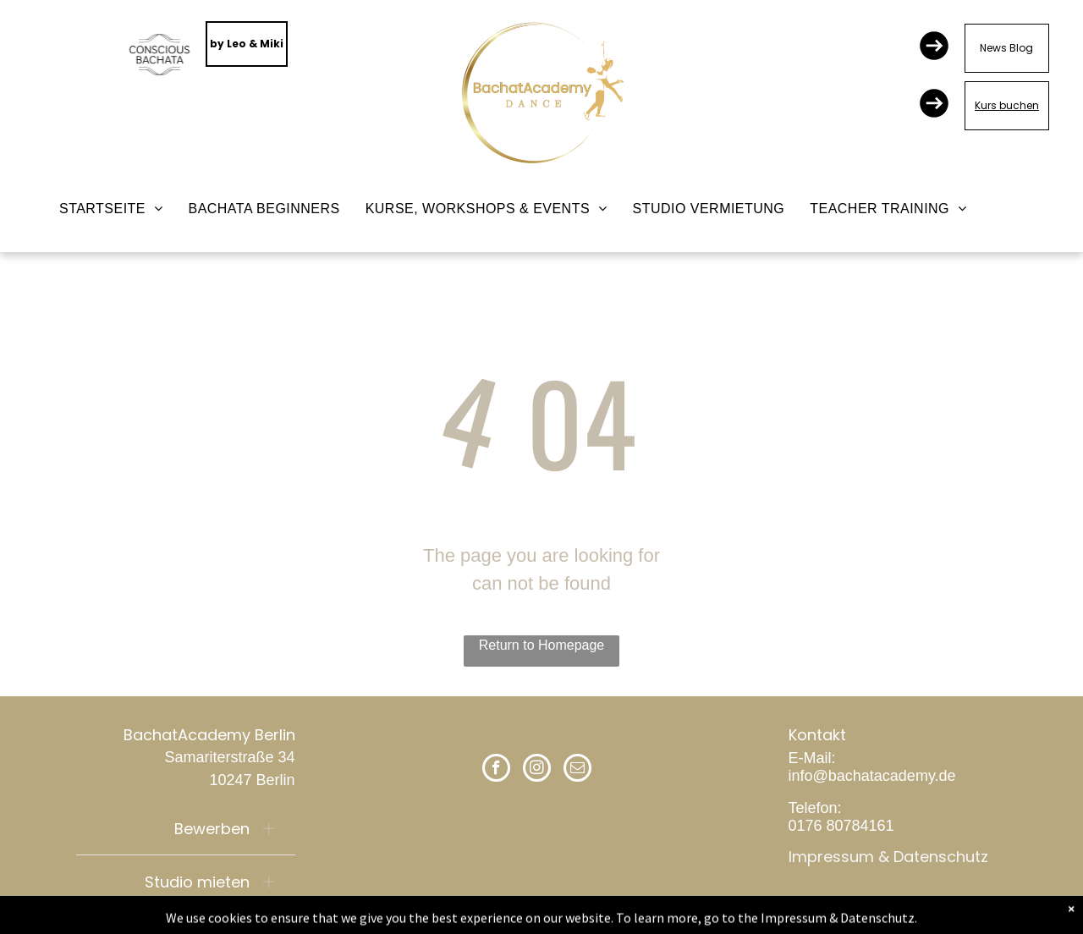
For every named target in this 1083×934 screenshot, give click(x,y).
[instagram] (537, 770)
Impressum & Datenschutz (888, 856)
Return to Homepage (542, 645)
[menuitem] (111, 209)
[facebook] (496, 770)
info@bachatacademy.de (872, 775)
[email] (577, 770)
